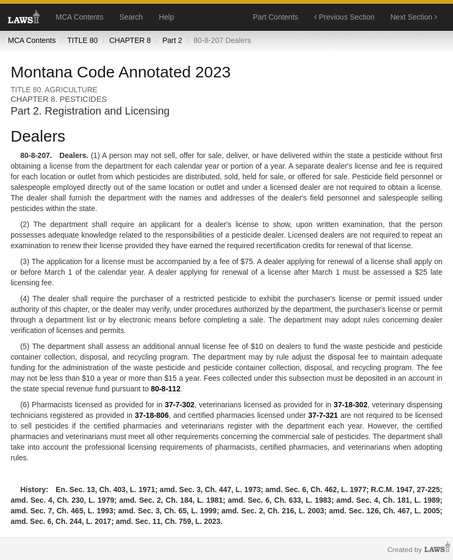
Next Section (413, 17)
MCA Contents (79, 17)
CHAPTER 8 (130, 40)
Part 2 (172, 40)
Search (131, 17)
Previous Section (344, 17)
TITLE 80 (82, 40)
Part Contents (275, 17)
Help (166, 17)
